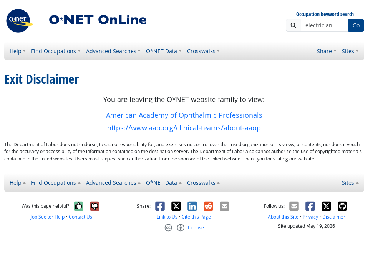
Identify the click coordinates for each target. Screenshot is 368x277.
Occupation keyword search (325, 14)
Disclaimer (333, 217)
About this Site (283, 217)
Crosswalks (201, 51)
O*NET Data (161, 51)
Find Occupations (53, 51)
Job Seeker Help (48, 217)
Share (324, 51)
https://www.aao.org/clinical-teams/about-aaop (184, 127)
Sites (348, 51)
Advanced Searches (111, 51)
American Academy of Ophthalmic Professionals (184, 115)
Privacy (310, 217)
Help (16, 51)
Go (356, 25)
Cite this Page (196, 217)
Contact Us (80, 217)
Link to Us (167, 217)
